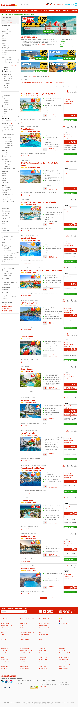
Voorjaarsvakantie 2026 (7, 306)
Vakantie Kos (23, 659)
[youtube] (51, 611)
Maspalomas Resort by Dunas (65, 652)
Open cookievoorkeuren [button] (44, 623)
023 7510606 (43, 686)
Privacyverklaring (43, 625)
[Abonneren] (25, 611)
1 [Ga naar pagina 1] (38, 598)
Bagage (2, 632)
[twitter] (44, 611)
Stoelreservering (23, 623)
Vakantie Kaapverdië (24, 648)
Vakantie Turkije (4, 668)
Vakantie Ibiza (23, 655)
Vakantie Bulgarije (5, 650)
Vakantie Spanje (4, 666)
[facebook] (40, 611)
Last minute (8, 10)
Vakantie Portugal (5, 664)
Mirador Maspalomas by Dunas (66, 664)
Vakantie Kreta (23, 661)
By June (21, 625)
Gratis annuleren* (29, 14)
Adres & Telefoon (4, 621)
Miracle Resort (62, 666)
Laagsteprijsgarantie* (18, 14)
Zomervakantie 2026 (7, 310)
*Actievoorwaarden (24, 639)
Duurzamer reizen (24, 621)
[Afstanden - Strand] (10, 226)
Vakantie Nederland (5, 655)
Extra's (2, 634)
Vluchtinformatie (4, 630)
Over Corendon (4, 618)
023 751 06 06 (65, 612)
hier (48, 76)
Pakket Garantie (32, 76)
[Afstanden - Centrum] (10, 230)
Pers (40, 632)
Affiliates (22, 637)
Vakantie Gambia (4, 659)
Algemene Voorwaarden (6, 625)
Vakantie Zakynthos (24, 668)
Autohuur (3, 637)
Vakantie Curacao (5, 652)
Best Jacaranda (62, 648)
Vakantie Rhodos (43, 664)
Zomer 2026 (16, 10)
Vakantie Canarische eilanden (26, 650)
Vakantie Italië (42, 666)
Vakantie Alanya (43, 668)
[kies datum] (12, 60)
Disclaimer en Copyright (44, 627)
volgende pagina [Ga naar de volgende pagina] (55, 597)
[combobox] (31, 4)
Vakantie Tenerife (24, 666)
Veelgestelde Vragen (5, 627)
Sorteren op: (59, 86)
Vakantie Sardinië (43, 650)
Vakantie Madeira (43, 659)
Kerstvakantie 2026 (6, 305)
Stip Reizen (22, 627)
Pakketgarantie (7, 14)
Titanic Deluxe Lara (63, 661)
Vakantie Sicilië (42, 648)
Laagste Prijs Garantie (44, 618)
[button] (10, 25)
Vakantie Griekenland (5, 661)
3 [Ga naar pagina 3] (43, 598)
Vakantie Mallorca (24, 664)
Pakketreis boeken (43, 634)
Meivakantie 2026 (6, 308)
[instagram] (48, 611)
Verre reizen (34, 10)
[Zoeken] (42, 4)
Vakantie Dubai (23, 657)
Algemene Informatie (5, 623)
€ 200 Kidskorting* (41, 44)
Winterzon (51, 10)
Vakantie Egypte (4, 657)
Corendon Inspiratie (24, 634)
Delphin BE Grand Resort (64, 657)
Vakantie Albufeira (43, 655)
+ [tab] (66, 97)
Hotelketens (42, 637)
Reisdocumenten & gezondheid (27, 618)
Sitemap (41, 639)
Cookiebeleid (42, 621)
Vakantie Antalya (43, 657)
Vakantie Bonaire (4, 648)
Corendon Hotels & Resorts (26, 632)
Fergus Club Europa (63, 668)
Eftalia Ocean (62, 650)
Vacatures (41, 630)
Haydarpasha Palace (63, 655)
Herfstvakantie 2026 (7, 312)
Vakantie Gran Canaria (25, 652)
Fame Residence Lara (63, 659)
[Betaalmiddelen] (6, 687)
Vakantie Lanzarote (43, 652)
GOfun (21, 630)
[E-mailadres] (12, 611)
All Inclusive (43, 10)
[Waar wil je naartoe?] (31, 4)
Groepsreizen (4, 639)
